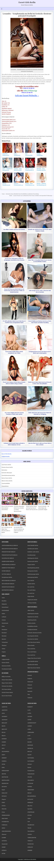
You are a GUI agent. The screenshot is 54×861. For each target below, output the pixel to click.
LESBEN (30, 726)
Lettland (4, 616)
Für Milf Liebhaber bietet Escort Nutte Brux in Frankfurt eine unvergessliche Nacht (14, 321)
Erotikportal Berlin (32, 629)
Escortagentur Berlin (33, 636)
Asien (3, 597)
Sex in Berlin (31, 580)
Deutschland (5, 607)
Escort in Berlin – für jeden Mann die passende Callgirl (43, 508)
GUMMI (4, 837)
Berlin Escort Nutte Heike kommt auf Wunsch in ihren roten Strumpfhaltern (39, 382)
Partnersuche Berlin (33, 561)
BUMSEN (4, 738)
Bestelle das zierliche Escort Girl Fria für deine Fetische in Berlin (39, 230)
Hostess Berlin (5, 662)
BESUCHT (4, 729)
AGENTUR (4, 707)
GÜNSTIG (4, 840)
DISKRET (4, 758)
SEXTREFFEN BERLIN (7, 590)
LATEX (29, 713)
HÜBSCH (4, 850)
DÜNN (3, 764)
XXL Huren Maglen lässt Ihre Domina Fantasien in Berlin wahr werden (14, 413)
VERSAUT (30, 840)
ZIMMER (30, 850)
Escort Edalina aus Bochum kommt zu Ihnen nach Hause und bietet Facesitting (39, 321)
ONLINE (30, 777)
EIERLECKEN (5, 770)
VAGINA (30, 834)
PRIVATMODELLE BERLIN (9, 580)
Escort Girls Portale (7, 695)
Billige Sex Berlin (6, 676)
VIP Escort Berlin (32, 602)
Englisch (30, 678)
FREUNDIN (5, 818)
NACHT (29, 754)
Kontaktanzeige (32, 555)
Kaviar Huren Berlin (7, 478)
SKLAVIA (30, 805)
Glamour (4, 834)
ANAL (3, 713)
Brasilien (4, 600)
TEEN (29, 818)
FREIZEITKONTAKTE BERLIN (9, 555)
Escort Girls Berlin (27, 2)
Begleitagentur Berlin (33, 613)
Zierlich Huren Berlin (7, 692)
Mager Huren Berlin (7, 683)
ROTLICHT (30, 799)
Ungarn (4, 651)
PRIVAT (29, 793)
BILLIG (3, 732)
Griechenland (5, 610)
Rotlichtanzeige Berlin (33, 574)
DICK (3, 748)
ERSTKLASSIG (5, 780)
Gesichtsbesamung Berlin (8, 475)
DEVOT (4, 745)
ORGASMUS (31, 780)
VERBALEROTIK (32, 837)
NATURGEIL (31, 758)
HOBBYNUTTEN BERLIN (8, 567)
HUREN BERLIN (6, 571)
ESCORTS (4, 786)
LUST (29, 735)
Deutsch (30, 675)
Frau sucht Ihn (31, 648)
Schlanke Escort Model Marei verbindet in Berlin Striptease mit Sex (14, 444)
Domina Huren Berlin (7, 467)
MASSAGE (30, 745)
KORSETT (30, 707)
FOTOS (3, 805)
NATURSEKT (31, 761)
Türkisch (30, 697)
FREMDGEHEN (6, 815)
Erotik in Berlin (31, 623)
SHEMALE (30, 802)
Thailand (4, 645)
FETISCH (4, 796)
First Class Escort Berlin (34, 642)
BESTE (3, 726)
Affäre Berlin (31, 610)
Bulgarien (4, 604)
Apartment (4, 719)
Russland (4, 632)
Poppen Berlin (31, 564)
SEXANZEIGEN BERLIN (8, 583)
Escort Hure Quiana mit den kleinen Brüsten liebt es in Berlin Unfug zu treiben (14, 382)
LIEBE (29, 729)
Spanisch (30, 691)
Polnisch (30, 685)
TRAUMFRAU (31, 831)
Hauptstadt (4, 844)
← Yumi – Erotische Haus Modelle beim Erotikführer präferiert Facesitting (20, 194)
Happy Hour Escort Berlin (34, 658)
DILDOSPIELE (5, 751)
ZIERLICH (30, 847)
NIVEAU (30, 764)
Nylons (29, 767)
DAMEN (4, 742)
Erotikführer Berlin (32, 626)
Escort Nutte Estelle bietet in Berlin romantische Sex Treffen (14, 352)
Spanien (4, 639)
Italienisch (30, 681)
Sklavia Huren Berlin (7, 480)
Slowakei (4, 636)
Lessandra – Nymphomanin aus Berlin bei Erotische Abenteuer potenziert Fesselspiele (27, 14)
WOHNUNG (31, 844)
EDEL (3, 767)
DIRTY (3, 754)
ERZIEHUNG (5, 783)
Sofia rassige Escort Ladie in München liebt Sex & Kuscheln (40, 291)
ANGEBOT (4, 716)
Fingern (4, 799)
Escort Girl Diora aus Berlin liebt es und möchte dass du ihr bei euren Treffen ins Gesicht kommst (14, 290)
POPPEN (30, 786)
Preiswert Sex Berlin (7, 686)
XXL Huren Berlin (6, 689)
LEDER (29, 719)
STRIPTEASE (31, 812)
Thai (29, 694)
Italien (3, 613)
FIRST (3, 802)
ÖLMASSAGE (31, 773)
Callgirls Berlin (5, 659)
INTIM (3, 853)
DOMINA (4, 761)
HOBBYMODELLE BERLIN (8, 564)
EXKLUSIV (4, 793)
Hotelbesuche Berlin (33, 548)
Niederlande (5, 623)
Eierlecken (4, 470)
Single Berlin (31, 596)
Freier (3, 812)
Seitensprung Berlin (33, 577)
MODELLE (30, 748)
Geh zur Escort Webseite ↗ (27, 95)
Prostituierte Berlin (7, 669)
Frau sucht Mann (32, 651)
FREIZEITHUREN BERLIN (8, 551)
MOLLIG (30, 751)
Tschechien (5, 642)
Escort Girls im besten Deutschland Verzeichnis (7, 508)
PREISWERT (31, 789)
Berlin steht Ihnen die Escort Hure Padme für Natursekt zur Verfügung (39, 413)
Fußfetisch (4, 824)
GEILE (3, 828)
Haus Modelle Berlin (33, 661)
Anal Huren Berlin (6, 464)
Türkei (3, 648)
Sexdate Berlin (31, 583)
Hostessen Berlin (6, 665)
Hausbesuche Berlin (33, 664)
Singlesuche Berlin (32, 599)
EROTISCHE (5, 777)
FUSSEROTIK (5, 821)
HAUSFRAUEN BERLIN (8, 558)
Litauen (4, 620)
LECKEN (30, 716)
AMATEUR (4, 710)
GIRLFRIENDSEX (6, 831)
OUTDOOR (30, 783)
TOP (29, 821)
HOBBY (4, 847)
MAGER (30, 742)
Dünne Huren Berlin (7, 679)
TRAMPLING (31, 824)
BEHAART (4, 722)
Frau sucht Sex (31, 655)
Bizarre (4, 735)
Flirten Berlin (31, 645)
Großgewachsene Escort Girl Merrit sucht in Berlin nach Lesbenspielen (40, 352)
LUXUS (29, 738)
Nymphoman (31, 770)
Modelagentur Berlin (33, 558)
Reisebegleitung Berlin (33, 567)
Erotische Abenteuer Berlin (35, 632)
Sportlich (30, 809)
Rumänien (4, 629)
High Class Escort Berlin (34, 667)
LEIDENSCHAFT (32, 722)
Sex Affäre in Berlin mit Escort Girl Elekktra (14, 229)
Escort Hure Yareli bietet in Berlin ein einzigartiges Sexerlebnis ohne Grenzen (14, 259)
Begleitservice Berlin (33, 616)
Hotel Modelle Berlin (33, 545)
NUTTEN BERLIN (6, 574)
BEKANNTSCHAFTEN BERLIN (10, 548)
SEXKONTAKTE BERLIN (8, 587)
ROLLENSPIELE (32, 796)
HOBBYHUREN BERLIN (8, 561)
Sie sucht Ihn (31, 587)
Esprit (3, 789)
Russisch (30, 688)
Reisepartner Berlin (33, 571)
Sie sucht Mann (32, 590)
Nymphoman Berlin (7, 577)
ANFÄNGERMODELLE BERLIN (10, 545)
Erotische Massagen (7, 472)
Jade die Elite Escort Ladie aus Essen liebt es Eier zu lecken (39, 444)
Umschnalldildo (6, 483)
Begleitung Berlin (32, 620)
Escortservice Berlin (33, 639)
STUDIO (30, 815)
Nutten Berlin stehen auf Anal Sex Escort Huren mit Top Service (32, 508)
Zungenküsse (5, 486)
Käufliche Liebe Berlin (33, 551)
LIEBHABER (31, 732)
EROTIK (4, 773)
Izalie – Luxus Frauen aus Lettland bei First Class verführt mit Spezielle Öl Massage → (31, 195)
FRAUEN (4, 809)
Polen (3, 626)
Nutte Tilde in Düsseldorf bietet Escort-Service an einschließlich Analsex (39, 260)
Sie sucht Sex (31, 593)
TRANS (29, 828)
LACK (29, 710)
